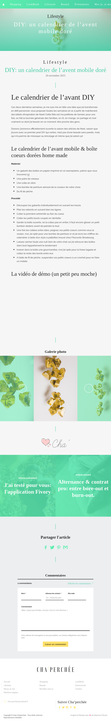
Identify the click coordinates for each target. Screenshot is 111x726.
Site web (71, 593)
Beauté (65, 4)
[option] (55, 388)
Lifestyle (50, 4)
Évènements (82, 4)
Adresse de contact (53, 593)
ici (28, 174)
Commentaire (26, 607)
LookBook (33, 4)
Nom (23, 593)
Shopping (15, 4)
